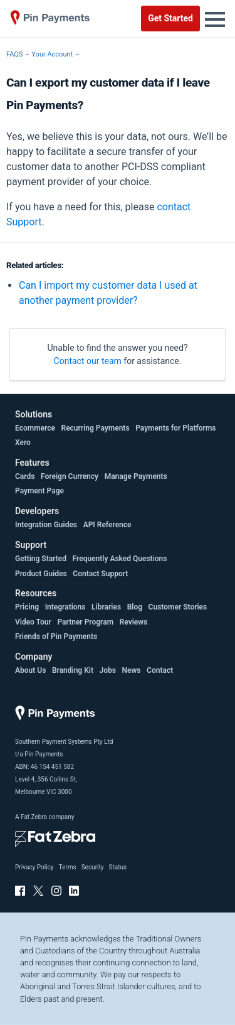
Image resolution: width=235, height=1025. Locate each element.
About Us (30, 670)
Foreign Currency (69, 476)
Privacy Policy (34, 867)
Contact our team (88, 361)
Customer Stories (178, 607)
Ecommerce (35, 428)
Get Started (170, 18)
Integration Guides (46, 524)
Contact (160, 670)
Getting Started (40, 558)
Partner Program (85, 622)
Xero (23, 442)
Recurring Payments (95, 428)
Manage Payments (136, 476)
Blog (134, 607)
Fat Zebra (34, 816)
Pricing (27, 607)
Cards (24, 476)
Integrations (65, 607)
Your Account (52, 54)
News (131, 670)
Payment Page (39, 490)
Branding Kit (72, 670)
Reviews (134, 622)
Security (92, 867)
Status (117, 867)
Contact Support (100, 573)
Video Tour (33, 622)
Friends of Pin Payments (56, 636)
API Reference (107, 524)
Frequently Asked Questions (120, 558)
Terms (67, 867)
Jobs (108, 670)
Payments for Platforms (175, 428)
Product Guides (41, 573)
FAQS (14, 54)
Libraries (106, 607)
